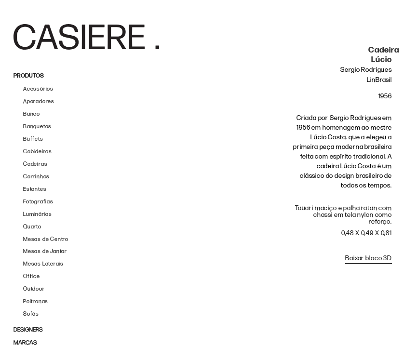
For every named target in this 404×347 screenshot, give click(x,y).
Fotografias (38, 201)
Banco (31, 114)
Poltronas (35, 301)
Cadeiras (35, 164)
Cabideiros (37, 151)
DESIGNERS (28, 330)
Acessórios (38, 89)
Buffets (33, 139)
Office (31, 276)
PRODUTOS (28, 76)
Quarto (32, 226)
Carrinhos (36, 176)
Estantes (34, 189)
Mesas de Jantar (45, 251)
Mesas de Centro (45, 239)
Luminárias (37, 214)
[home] (86, 37)
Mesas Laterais (43, 263)
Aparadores (38, 101)
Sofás (31, 314)
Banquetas (37, 126)
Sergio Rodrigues (365, 70)
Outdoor (34, 289)
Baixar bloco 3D (368, 258)
